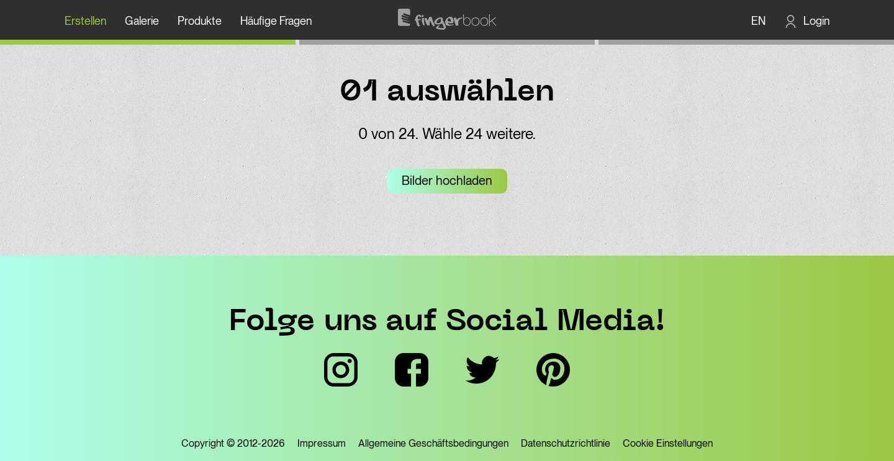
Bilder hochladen (447, 180)
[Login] (806, 21)
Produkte (200, 20)
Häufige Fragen (276, 20)
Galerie (142, 20)
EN (758, 20)
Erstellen (85, 20)
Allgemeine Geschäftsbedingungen (433, 443)
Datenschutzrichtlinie (565, 443)
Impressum (321, 443)
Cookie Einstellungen (668, 443)
